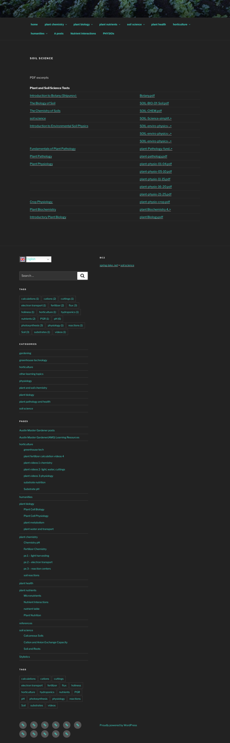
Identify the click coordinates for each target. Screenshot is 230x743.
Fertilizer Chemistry (35, 548)
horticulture (182, 24)
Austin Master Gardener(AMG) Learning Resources (49, 437)
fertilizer (52, 685)
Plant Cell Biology (34, 509)
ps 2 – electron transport (38, 562)
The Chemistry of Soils (45, 111)
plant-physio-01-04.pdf (156, 164)
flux (64, 685)
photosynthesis (38, 698)
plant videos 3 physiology (38, 475)
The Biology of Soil (42, 103)
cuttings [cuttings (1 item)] (67, 298)
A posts (59, 33)
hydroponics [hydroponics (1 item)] (70, 312)
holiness (76, 685)
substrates (36, 705)
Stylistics (24, 656)
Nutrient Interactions (83, 33)
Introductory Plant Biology (48, 217)
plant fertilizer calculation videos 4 (44, 456)
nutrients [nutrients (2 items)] (28, 318)
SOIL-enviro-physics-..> (156, 126)
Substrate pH (31, 489)
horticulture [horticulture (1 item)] (47, 312)
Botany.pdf (147, 95)
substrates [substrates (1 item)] (42, 332)
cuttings (59, 678)
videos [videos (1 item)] (60, 332)
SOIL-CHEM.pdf (151, 111)
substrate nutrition (34, 482)
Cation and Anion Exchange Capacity (45, 642)
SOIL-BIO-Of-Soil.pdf (154, 103)
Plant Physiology (41, 164)
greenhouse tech (34, 449)
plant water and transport (39, 529)
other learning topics (31, 373)
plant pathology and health (34, 401)
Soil (23, 705)
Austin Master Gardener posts (37, 430)
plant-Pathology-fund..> (156, 148)
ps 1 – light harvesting (36, 555)
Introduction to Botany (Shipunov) (53, 95)
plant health (158, 24)
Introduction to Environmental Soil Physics (59, 126)
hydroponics (47, 692)
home (34, 24)
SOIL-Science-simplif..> (156, 118)
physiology (25, 380)
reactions (75, 698)
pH (23, 698)
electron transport (32, 685)
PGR (77, 692)
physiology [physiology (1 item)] (56, 325)
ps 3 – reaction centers (37, 568)
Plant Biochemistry (43, 209)
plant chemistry (56, 24)
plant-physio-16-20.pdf (156, 186)
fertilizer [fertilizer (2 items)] (57, 305)
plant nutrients (110, 24)
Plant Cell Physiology (36, 515)
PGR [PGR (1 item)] (44, 318)
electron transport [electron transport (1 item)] (33, 305)
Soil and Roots (32, 648)
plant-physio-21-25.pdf (155, 194)
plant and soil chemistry (33, 387)
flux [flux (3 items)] (73, 305)
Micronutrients (32, 595)
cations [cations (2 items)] (50, 298)
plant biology (83, 24)
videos (52, 705)
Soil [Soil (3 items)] (25, 332)
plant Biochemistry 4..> (155, 209)
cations (44, 678)
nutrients (64, 692)
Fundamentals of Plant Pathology (53, 148)
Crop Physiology (41, 202)
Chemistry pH (32, 542)
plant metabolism (34, 522)
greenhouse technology (33, 360)
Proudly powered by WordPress (118, 725)
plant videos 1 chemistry (38, 462)
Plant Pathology (41, 156)
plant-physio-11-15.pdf (155, 179)
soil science (136, 24)
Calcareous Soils (33, 635)
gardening (25, 353)
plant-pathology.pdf (153, 156)
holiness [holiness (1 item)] (27, 312)
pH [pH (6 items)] (57, 318)
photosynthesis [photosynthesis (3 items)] (32, 325)
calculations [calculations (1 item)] (30, 298)
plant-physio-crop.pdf (155, 202)
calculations (28, 678)
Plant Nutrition (32, 615)
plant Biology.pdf (151, 217)
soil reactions (31, 575)
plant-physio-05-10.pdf (156, 171)
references (25, 623)
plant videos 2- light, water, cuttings (44, 469)
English (27, 259)
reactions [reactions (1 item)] (75, 325)
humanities (39, 33)
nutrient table (31, 608)
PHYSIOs (108, 33)
